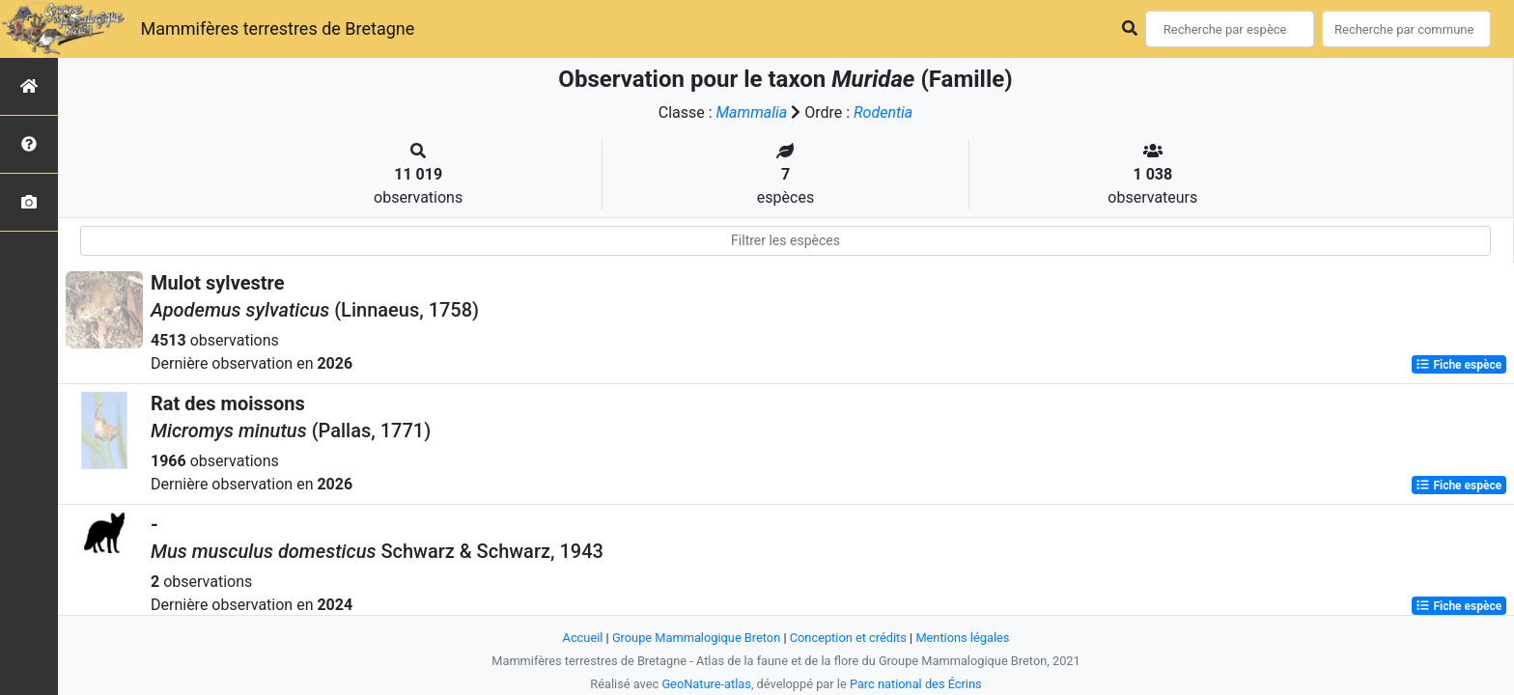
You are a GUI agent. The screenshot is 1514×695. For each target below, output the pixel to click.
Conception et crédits (848, 637)
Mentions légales (962, 637)
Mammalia (752, 112)
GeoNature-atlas (706, 684)
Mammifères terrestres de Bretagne (277, 28)
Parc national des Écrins (916, 684)
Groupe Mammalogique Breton (696, 637)
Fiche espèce (1458, 365)
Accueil (583, 637)
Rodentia (883, 112)
